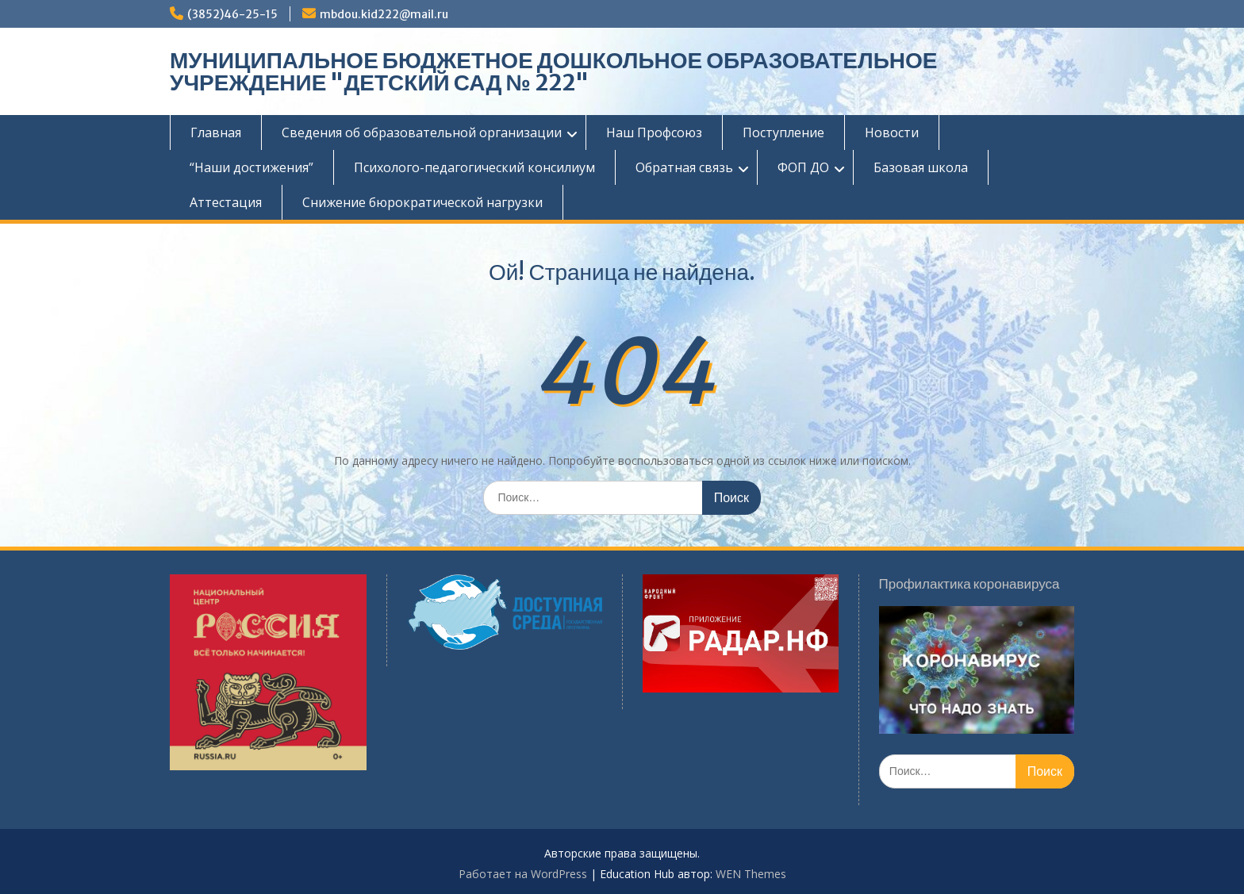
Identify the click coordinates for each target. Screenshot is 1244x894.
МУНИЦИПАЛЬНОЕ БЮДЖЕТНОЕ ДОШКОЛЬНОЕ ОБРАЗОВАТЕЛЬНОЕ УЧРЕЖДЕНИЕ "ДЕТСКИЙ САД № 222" (553, 71)
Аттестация (226, 202)
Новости (892, 132)
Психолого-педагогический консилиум (474, 167)
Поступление (783, 132)
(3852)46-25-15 (232, 14)
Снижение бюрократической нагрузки (422, 202)
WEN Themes (751, 873)
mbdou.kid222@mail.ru (384, 14)
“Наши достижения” (251, 167)
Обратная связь (684, 167)
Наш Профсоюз (654, 132)
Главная (215, 132)
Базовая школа (920, 167)
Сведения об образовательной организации (422, 132)
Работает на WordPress (523, 873)
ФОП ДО (803, 167)
